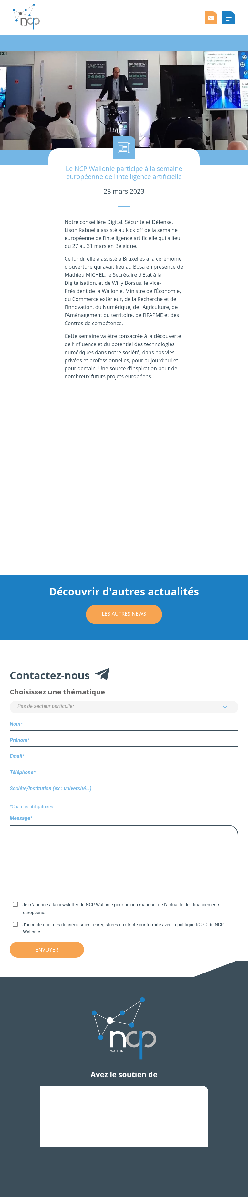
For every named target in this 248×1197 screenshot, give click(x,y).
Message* (124, 858)
